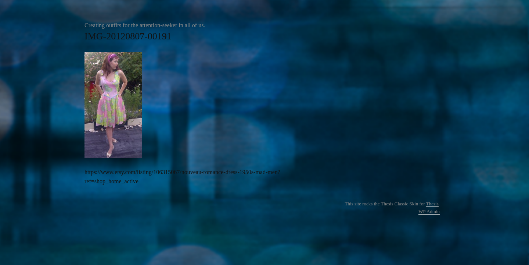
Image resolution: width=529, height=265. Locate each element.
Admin (429, 211)
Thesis (432, 203)
